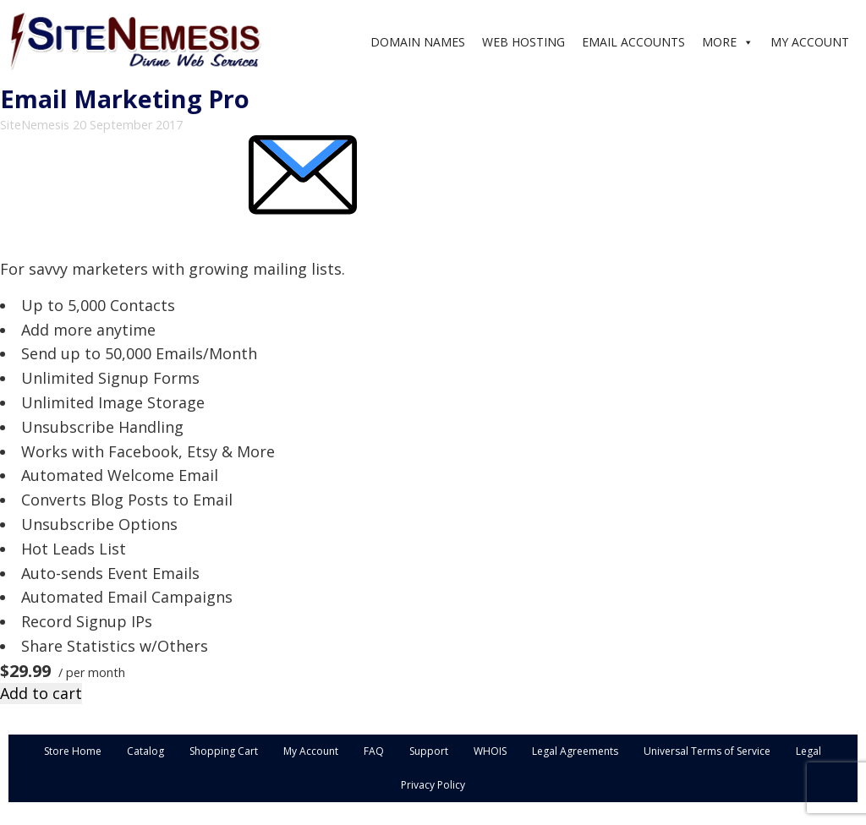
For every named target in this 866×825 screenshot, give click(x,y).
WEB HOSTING (523, 42)
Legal (808, 751)
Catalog (145, 751)
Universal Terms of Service (707, 751)
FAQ (374, 751)
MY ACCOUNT (809, 42)
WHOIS (490, 751)
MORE (719, 42)
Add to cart (41, 693)
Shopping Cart (223, 751)
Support (428, 751)
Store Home (72, 751)
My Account (310, 751)
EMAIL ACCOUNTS (633, 42)
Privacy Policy (433, 785)
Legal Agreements (575, 751)
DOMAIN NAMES (417, 42)
